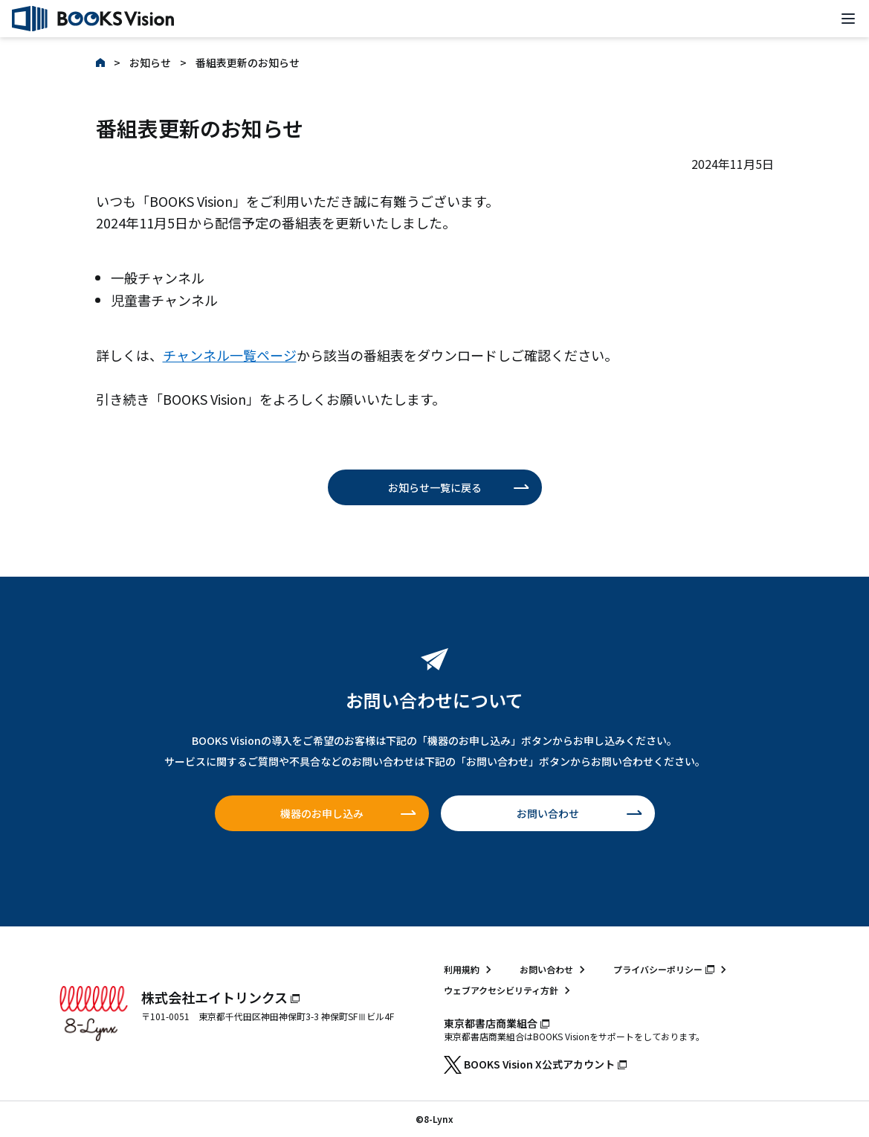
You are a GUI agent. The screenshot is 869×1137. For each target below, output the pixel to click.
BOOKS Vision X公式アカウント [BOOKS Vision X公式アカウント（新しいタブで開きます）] (535, 1064)
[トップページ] (93, 18)
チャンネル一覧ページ (230, 355)
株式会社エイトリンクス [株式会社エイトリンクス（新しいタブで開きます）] (220, 997)
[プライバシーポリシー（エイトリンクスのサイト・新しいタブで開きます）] (672, 969)
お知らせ (150, 62)
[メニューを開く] (848, 19)
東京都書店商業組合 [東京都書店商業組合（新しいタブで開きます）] (496, 1023)
